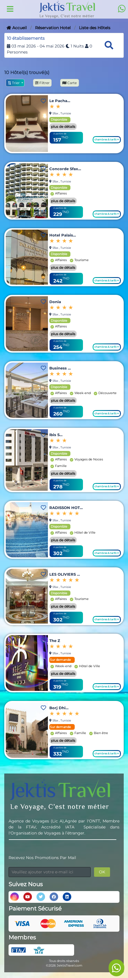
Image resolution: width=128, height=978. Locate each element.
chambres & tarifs (106, 139)
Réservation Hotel (53, 27)
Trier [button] (14, 83)
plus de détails (63, 126)
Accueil (17, 27)
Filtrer (42, 83)
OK (102, 871)
